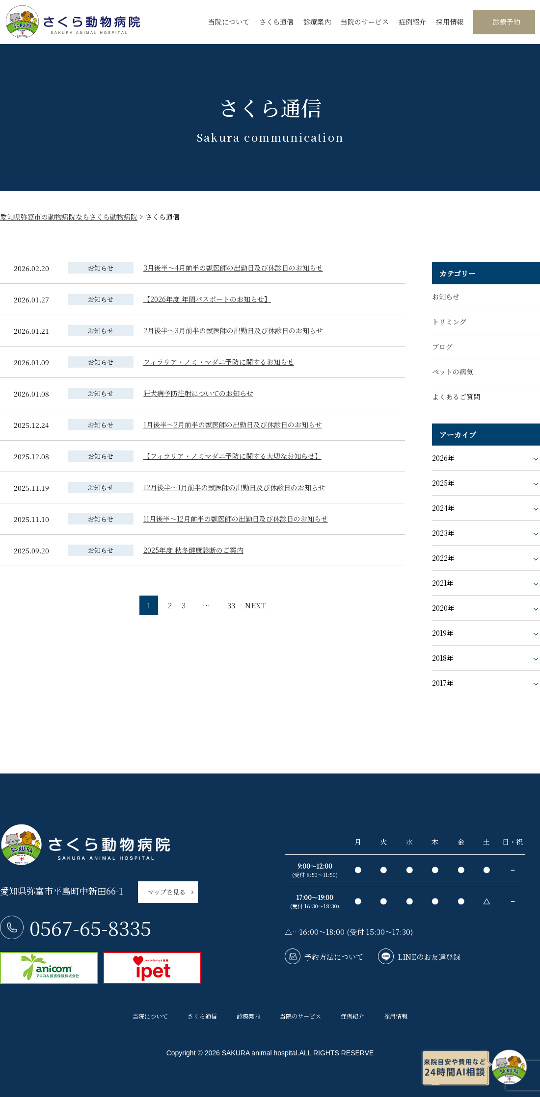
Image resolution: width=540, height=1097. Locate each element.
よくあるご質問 (456, 396)
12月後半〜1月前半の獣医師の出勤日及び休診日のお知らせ (234, 487)
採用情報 (449, 21)
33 (231, 605)
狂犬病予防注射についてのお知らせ (198, 393)
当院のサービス (365, 21)
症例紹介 (412, 21)
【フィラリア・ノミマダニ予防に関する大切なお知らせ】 (232, 456)
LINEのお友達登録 (429, 956)
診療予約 (506, 21)
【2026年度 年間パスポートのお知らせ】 (207, 299)
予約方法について (333, 956)
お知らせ (445, 296)
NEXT (255, 605)
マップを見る (167, 892)
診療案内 (317, 21)
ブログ (442, 346)
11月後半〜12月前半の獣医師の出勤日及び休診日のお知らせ (235, 519)
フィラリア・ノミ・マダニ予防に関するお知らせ (218, 362)
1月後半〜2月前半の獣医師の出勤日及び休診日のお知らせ (232, 424)
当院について (228, 21)
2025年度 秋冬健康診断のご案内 (193, 550)
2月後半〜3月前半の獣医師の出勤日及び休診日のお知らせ (233, 330)
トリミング (449, 321)
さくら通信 (276, 21)
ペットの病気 (452, 371)
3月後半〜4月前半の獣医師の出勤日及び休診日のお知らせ (233, 268)
